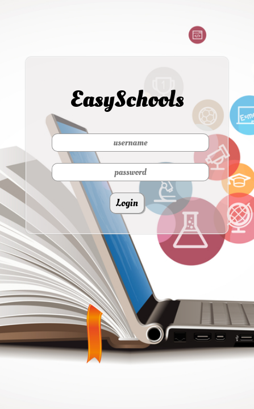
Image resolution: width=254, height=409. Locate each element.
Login (127, 203)
